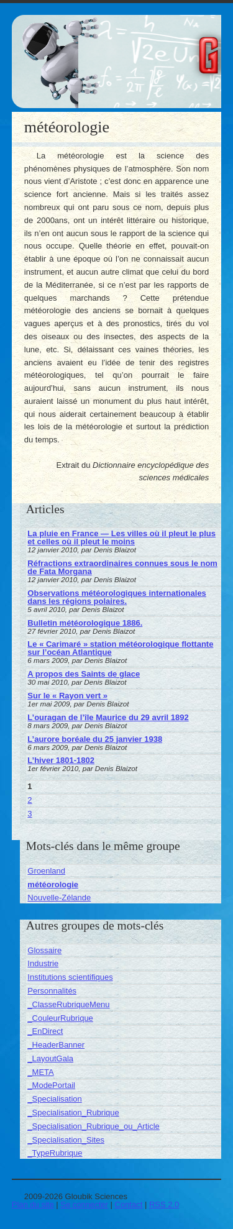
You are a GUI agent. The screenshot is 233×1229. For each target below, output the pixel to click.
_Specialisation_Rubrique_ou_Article (93, 1126)
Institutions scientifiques (69, 977)
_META (40, 1072)
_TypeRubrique (54, 1153)
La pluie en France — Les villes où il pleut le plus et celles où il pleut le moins (121, 537)
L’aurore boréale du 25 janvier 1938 (94, 739)
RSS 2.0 (164, 1204)
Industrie (42, 963)
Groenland (46, 870)
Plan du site (33, 1204)
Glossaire (44, 950)
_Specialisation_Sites (65, 1139)
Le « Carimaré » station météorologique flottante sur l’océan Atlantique (120, 648)
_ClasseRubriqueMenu (68, 1004)
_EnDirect (45, 1031)
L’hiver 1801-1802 (60, 760)
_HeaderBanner (56, 1044)
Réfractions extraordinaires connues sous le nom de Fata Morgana (122, 567)
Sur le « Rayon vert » (67, 695)
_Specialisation (54, 1098)
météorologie (52, 884)
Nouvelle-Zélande (59, 897)
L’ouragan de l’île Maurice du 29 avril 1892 (107, 717)
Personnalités (51, 990)
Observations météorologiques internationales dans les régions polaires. (116, 597)
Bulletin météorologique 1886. (84, 623)
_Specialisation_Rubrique (73, 1112)
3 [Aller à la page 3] (29, 813)
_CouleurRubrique (60, 1018)
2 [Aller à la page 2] (29, 800)
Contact (129, 1204)
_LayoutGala (50, 1058)
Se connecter (84, 1204)
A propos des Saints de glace (83, 673)
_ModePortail (51, 1085)
